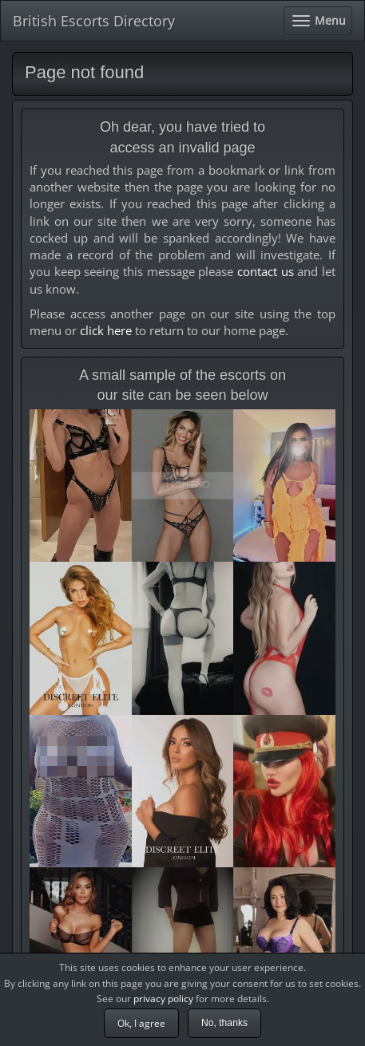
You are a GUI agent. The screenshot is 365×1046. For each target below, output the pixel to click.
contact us (265, 271)
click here (106, 330)
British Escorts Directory (94, 20)
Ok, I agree (141, 1023)
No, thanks (224, 1022)
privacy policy (163, 998)
